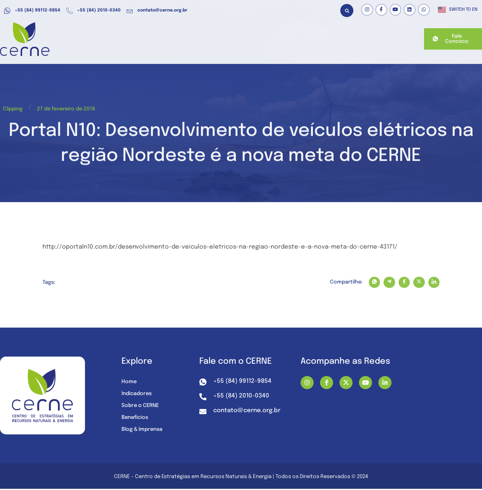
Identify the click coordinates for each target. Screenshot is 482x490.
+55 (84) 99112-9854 (32, 11)
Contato (396, 39)
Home (104, 39)
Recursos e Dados (228, 39)
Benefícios (177, 39)
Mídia (275, 39)
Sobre (308, 39)
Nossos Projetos (352, 39)
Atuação (138, 39)
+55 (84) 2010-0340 (93, 11)
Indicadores (138, 394)
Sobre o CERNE (141, 406)
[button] (346, 10)
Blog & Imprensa (144, 430)
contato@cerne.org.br (157, 11)
